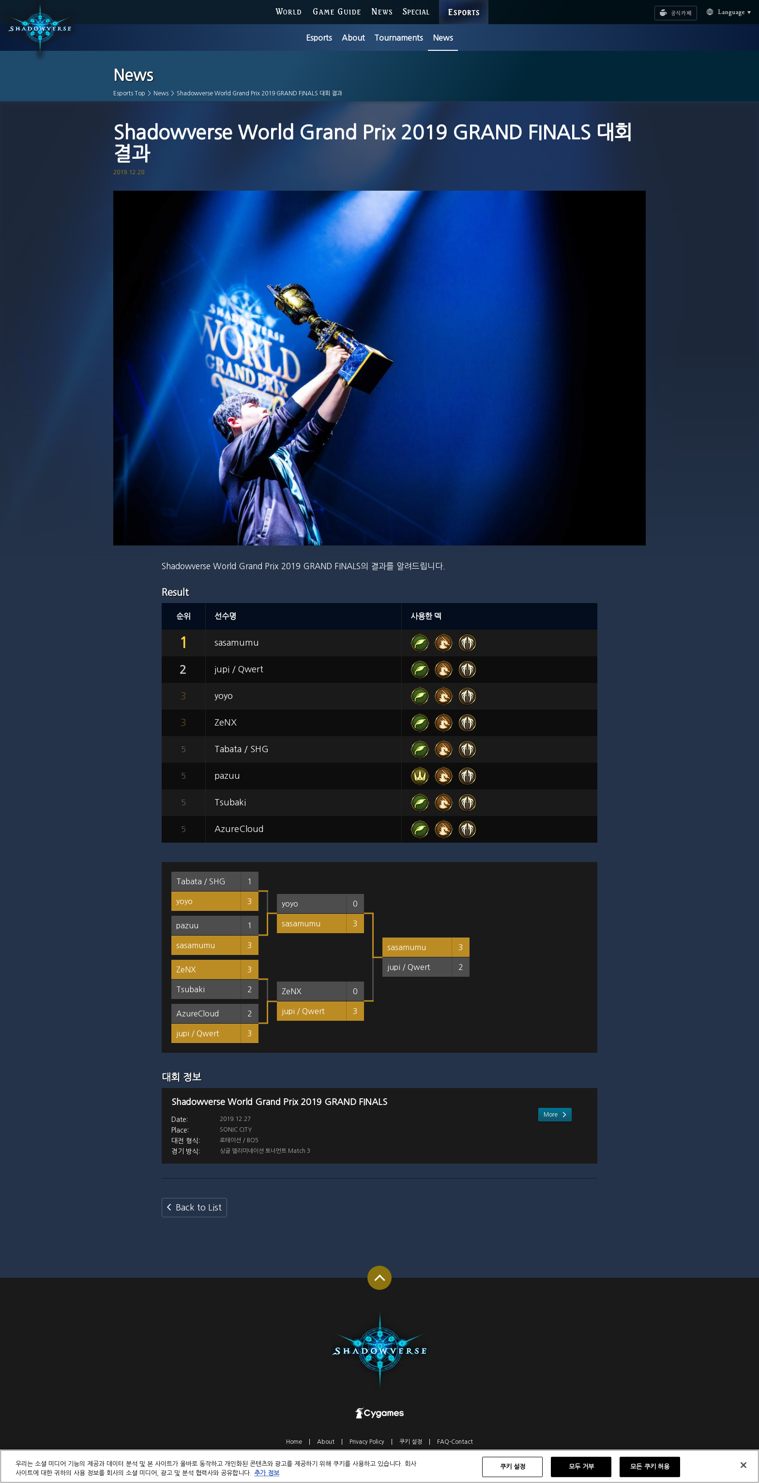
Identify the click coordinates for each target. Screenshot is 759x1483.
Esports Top (129, 93)
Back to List (199, 1215)
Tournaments (398, 38)
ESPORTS (464, 2)
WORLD (288, 11)
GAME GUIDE (336, 11)
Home (294, 1450)
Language (718, 11)
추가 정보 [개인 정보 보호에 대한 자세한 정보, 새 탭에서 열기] (266, 1478)
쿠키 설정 (410, 1450)
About (353, 38)
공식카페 (663, 8)
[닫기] (743, 1470)
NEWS (382, 11)
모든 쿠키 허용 (649, 1472)
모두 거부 (581, 1472)
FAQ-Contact (455, 1450)
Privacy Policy (366, 1450)
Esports (319, 38)
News (443, 38)
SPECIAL (416, 11)
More (551, 1155)
